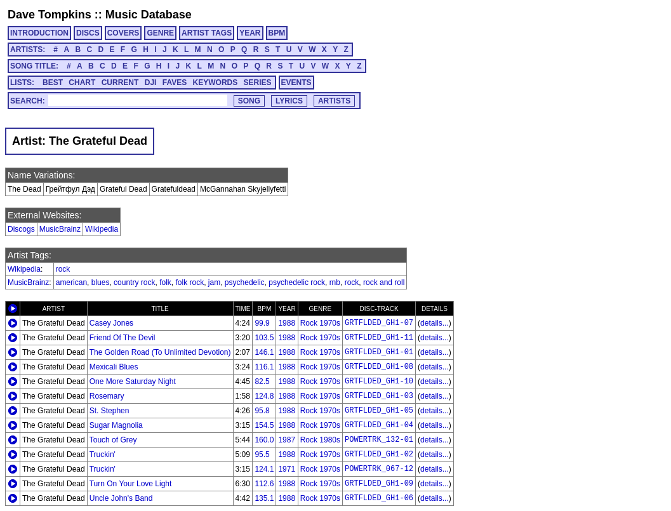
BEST (53, 82)
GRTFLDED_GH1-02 (379, 454)
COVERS (123, 33)
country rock (134, 282)
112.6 (264, 483)
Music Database (148, 14)
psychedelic (245, 282)
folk (165, 282)
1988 (286, 323)
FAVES (175, 82)
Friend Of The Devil (123, 337)
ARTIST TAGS (207, 33)
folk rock (189, 282)
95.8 (262, 410)
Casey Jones (111, 323)
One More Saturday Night (133, 381)
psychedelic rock (297, 282)
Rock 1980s (320, 439)
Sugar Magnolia (116, 425)
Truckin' (103, 454)
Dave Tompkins (49, 14)
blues (100, 282)
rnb (334, 282)
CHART (82, 82)
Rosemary (107, 396)
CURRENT (120, 82)
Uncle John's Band (121, 498)
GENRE (160, 33)
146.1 (264, 352)
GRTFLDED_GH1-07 (379, 323)
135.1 (264, 498)
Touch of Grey (113, 439)
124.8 (264, 396)
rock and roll (383, 282)
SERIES (258, 82)
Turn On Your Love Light (131, 483)
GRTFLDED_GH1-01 (379, 352)
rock (63, 269)
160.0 (264, 439)
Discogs (21, 229)
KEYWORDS (215, 82)
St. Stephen (110, 410)
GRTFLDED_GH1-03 (379, 396)
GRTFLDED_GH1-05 (379, 410)
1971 (286, 469)
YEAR (249, 33)
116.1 (264, 366)
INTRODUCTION (39, 33)
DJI (151, 82)
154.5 (264, 425)
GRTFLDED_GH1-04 (379, 425)
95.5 (262, 454)
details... (434, 323)
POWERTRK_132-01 (379, 439)
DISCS (88, 33)
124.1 (264, 469)
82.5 (262, 381)
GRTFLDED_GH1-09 (379, 483)
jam (214, 282)
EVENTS (296, 82)
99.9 (262, 323)
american (71, 282)
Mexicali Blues (114, 366)
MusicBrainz (60, 229)
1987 (286, 439)
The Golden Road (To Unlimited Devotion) (160, 352)
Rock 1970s (320, 323)
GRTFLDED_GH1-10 (379, 381)
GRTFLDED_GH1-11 (379, 337)
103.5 (264, 337)
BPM (277, 33)
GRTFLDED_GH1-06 (379, 498)
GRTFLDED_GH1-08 (379, 366)
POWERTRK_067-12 (379, 469)
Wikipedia (101, 229)
